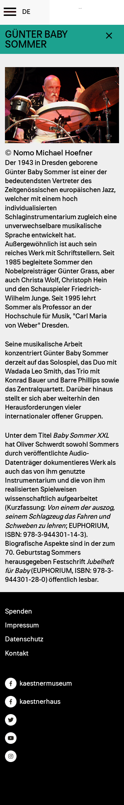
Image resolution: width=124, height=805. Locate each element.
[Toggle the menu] (10, 11)
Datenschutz (24, 639)
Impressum (22, 625)
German (26, 12)
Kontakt (16, 653)
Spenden (18, 611)
